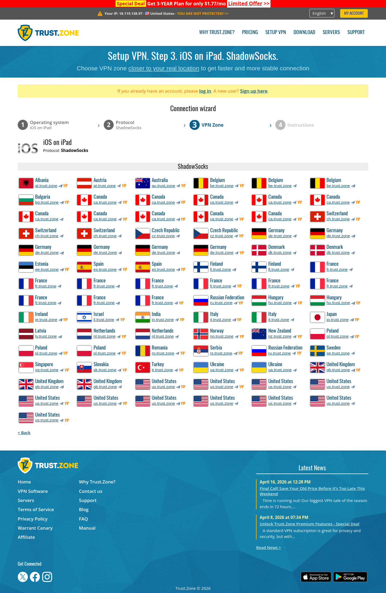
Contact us (90, 491)
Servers (331, 32)
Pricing (250, 32)
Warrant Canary (35, 528)
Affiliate (26, 537)
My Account (354, 14)
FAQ (83, 519)
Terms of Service (36, 509)
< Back (24, 432)
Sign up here (254, 91)
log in (205, 91)
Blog (84, 509)
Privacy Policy (32, 519)
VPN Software (33, 491)
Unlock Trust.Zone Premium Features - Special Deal (309, 523)
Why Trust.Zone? (217, 32)
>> (249, 3)
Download (304, 32)
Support (356, 32)
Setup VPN (275, 32)
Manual (87, 528)
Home (24, 482)
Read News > (268, 547)
